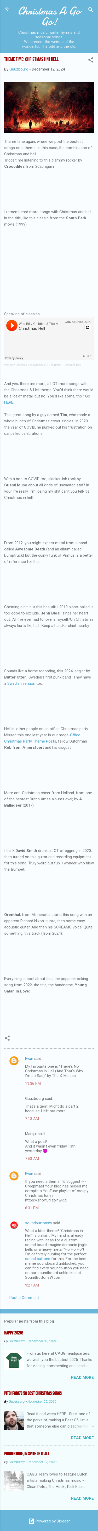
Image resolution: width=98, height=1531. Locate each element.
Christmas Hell (72, 364)
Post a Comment (24, 1297)
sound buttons (37, 1258)
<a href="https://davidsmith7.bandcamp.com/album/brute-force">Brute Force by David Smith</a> (49, 888)
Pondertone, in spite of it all (26, 1454)
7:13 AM (32, 1118)
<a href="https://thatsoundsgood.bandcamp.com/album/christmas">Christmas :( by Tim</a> (49, 452)
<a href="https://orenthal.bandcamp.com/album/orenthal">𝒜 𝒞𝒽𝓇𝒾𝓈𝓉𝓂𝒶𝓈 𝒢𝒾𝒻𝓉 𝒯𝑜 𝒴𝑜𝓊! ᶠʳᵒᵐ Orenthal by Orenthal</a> (49, 952)
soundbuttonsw (38, 1223)
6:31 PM (32, 1208)
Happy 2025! (13, 1333)
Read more (82, 1377)
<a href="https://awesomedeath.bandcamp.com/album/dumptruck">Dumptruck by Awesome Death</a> (49, 580)
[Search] (91, 10)
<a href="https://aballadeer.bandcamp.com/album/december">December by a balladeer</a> (49, 824)
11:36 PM (33, 1083)
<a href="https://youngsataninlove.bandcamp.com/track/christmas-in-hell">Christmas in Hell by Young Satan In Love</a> (49, 1009)
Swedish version (21, 683)
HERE (8, 402)
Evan (29, 1058)
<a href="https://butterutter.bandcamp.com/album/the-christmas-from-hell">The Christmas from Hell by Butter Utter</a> (49, 702)
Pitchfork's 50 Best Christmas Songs (33, 1393)
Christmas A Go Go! (49, 16)
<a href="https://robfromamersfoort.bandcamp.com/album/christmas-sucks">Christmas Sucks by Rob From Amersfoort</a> (49, 766)
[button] (91, 61)
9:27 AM (32, 1285)
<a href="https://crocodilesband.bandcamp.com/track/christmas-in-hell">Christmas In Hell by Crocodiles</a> (49, 185)
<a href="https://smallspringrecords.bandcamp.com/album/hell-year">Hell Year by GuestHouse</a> (49, 516)
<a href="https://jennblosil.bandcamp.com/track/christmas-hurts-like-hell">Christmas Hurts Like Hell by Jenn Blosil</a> (49, 644)
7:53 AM (32, 1158)
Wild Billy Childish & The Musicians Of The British (32, 364)
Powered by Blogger (49, 1521)
